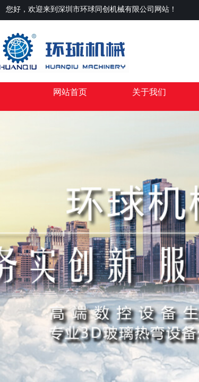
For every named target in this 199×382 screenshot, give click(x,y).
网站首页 (70, 92)
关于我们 (149, 92)
